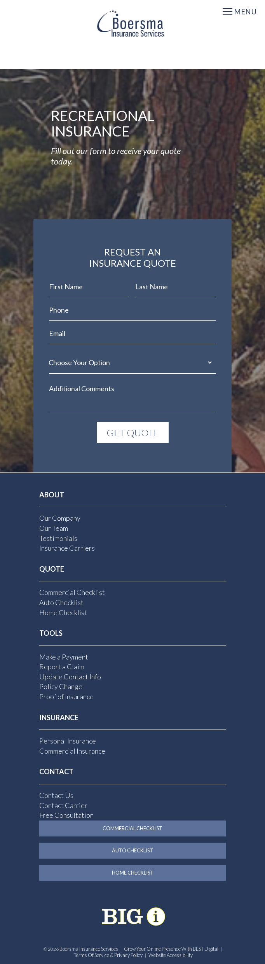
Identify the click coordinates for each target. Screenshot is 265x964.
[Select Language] (132, 61)
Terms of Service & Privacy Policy (108, 955)
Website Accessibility (170, 955)
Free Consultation (66, 815)
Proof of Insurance (66, 696)
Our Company (59, 518)
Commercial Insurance (72, 750)
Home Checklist (63, 612)
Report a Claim (61, 666)
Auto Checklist (61, 602)
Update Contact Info (70, 676)
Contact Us (56, 795)
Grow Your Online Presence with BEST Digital (171, 949)
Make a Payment (63, 656)
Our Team (53, 527)
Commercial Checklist (72, 592)
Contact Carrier (63, 805)
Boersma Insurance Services (88, 949)
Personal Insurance (67, 741)
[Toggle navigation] (239, 12)
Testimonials (58, 538)
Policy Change (60, 686)
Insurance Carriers (67, 547)
